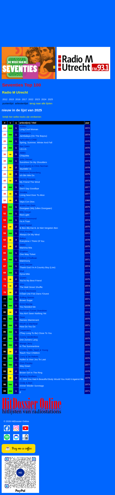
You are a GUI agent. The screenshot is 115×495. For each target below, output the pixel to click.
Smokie (23, 192)
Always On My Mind (30, 234)
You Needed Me (28, 307)
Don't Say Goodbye (29, 188)
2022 (30, 99)
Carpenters (25, 133)
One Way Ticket (27, 254)
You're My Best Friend (31, 280)
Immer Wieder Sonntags (32, 385)
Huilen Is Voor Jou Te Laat (33, 359)
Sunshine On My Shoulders (33, 162)
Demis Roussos (27, 179)
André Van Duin (27, 205)
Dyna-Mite (25, 274)
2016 (17, 99)
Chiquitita (24, 155)
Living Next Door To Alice (32, 195)
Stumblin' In (25, 168)
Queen (23, 277)
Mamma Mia (26, 247)
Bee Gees (25, 146)
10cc (22, 284)
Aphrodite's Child (28, 139)
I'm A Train (25, 221)
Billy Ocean (25, 212)
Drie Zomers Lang (29, 339)
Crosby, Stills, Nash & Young (34, 350)
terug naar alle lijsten (40, 103)
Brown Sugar (26, 300)
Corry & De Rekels (29, 356)
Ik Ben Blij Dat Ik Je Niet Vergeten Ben (39, 228)
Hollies (23, 126)
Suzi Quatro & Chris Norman (34, 166)
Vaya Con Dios (27, 201)
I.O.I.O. (23, 149)
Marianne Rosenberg (30, 172)
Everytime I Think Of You (32, 241)
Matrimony (25, 261)
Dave (22, 317)
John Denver (26, 159)
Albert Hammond (28, 218)
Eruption (24, 251)
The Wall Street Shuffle (31, 287)
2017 (24, 99)
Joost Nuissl (26, 225)
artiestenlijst (21, 103)
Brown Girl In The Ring (31, 372)
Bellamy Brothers (28, 376)
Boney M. (24, 369)
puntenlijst (7, 103)
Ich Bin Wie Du (27, 175)
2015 (11, 99)
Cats (22, 199)
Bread (23, 389)
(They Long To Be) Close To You (36, 333)
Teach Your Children (30, 353)
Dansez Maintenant (29, 320)
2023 (37, 99)
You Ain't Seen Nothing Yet (33, 313)
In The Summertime (29, 346)
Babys (23, 238)
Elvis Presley (26, 231)
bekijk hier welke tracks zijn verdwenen (22, 116)
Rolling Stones (27, 297)
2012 (4, 99)
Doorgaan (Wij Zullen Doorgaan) (36, 208)
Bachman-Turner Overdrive (33, 310)
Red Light (24, 215)
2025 (50, 99)
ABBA (23, 153)
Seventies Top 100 (21, 84)
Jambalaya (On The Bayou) (33, 136)
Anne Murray (26, 304)
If (20, 392)
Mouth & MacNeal (28, 323)
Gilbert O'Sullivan (28, 258)
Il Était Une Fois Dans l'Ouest (34, 293)
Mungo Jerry (26, 343)
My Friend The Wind (30, 182)
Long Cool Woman (29, 129)
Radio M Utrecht (15, 92)
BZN (22, 185)
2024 (43, 99)
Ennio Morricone (28, 291)
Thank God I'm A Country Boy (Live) (37, 267)
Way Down (25, 366)
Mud (22, 271)
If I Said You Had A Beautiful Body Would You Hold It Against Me (52, 379)
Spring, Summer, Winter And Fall (36, 142)
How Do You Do (27, 326)
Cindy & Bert (26, 383)
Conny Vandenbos (29, 337)
